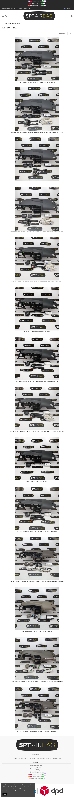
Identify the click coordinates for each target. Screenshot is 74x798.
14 (70, 33)
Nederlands (68, 8)
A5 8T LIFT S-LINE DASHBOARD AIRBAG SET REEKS (37, 331)
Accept (4, 794)
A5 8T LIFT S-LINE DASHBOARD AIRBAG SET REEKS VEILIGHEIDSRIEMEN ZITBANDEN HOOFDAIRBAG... (37, 282)
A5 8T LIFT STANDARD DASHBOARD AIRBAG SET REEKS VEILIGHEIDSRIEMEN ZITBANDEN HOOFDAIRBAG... (37, 431)
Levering (4, 8)
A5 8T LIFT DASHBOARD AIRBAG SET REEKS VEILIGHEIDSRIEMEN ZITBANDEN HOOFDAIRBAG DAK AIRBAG (37, 232)
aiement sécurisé (11, 8)
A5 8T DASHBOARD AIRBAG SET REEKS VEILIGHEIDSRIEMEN (37, 631)
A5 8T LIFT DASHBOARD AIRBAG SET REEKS (37, 481)
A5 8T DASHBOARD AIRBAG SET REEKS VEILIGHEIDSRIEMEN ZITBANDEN (37, 182)
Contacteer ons (27, 8)
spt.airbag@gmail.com (38, 772)
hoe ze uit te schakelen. (22, 790)
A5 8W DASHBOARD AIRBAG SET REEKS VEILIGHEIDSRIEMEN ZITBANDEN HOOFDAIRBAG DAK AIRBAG (37, 681)
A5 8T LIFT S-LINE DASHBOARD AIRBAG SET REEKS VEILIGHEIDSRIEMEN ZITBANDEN (37, 381)
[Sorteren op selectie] (63, 33)
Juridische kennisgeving (44, 758)
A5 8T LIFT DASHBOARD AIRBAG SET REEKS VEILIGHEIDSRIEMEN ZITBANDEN (37, 82)
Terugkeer (19, 8)
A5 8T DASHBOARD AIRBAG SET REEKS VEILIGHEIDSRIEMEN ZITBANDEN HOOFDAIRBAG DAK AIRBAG (37, 132)
